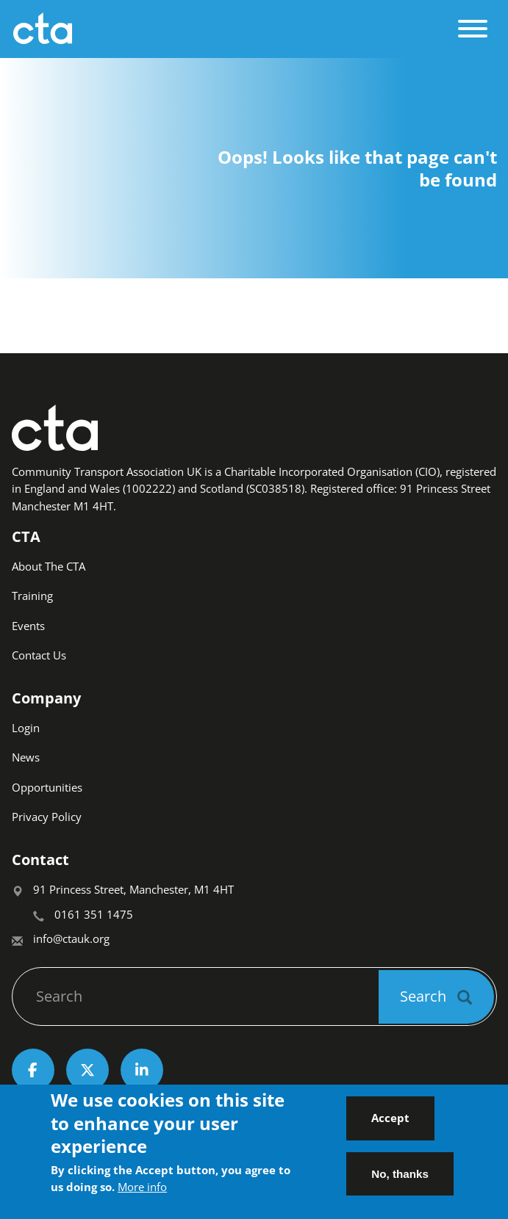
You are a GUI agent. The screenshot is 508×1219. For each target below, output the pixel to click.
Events (28, 625)
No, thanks (400, 1182)
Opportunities (47, 787)
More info (142, 1194)
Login (26, 727)
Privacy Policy (47, 816)
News (26, 757)
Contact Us (39, 655)
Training (32, 595)
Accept (390, 1125)
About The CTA (48, 566)
